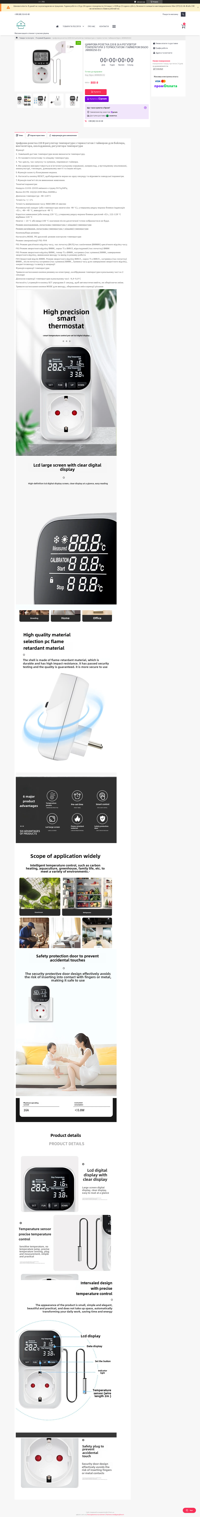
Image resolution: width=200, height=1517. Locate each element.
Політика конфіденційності (115, 1514)
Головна (57, 26)
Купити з (98, 98)
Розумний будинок (43, 38)
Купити (97, 91)
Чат (189, 1510)
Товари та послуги (72, 26)
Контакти (104, 26)
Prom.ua (111, 1512)
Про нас (91, 26)
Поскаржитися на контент (96, 1514)
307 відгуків (141, 2)
